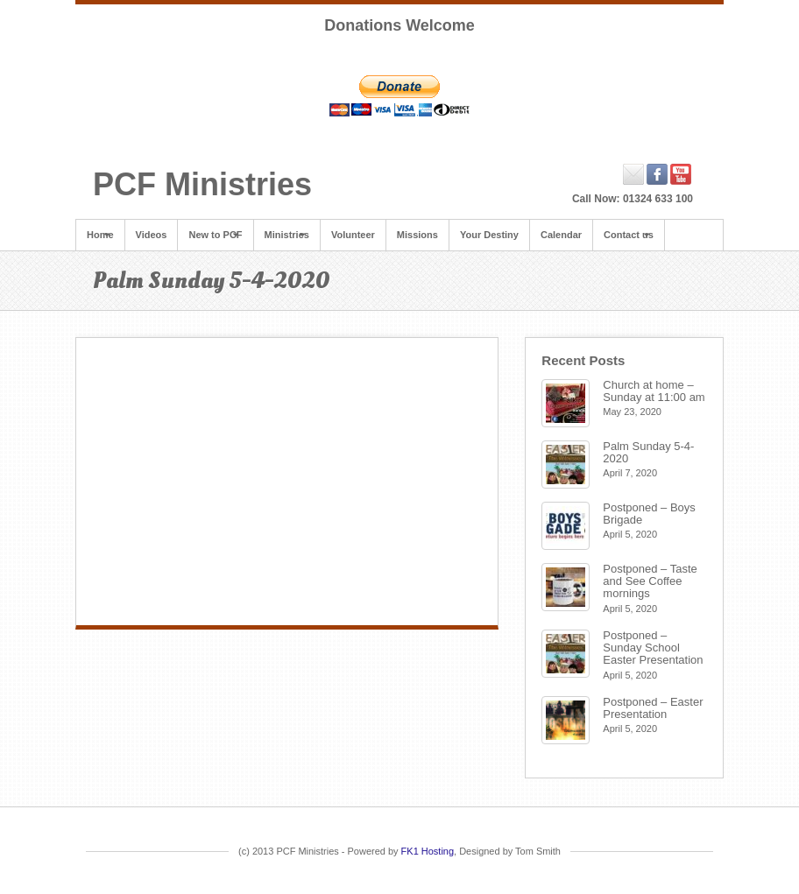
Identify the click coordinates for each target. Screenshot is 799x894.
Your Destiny (489, 234)
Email (634, 174)
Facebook (657, 174)
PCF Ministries (202, 184)
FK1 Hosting (427, 851)
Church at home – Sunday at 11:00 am (653, 391)
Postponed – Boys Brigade (649, 513)
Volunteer (353, 234)
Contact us (629, 234)
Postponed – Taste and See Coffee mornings (649, 581)
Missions (417, 234)
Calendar (561, 234)
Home (100, 234)
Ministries (287, 234)
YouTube (681, 174)
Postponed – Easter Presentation (653, 708)
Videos (151, 234)
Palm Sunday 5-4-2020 (648, 452)
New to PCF (215, 234)
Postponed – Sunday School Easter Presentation (653, 648)
